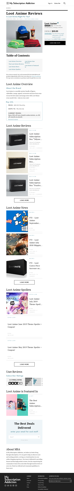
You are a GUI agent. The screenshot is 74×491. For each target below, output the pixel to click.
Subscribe (57, 3)
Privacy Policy (41, 476)
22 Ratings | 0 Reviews (58, 27)
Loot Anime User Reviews (30, 62)
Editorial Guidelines (42, 483)
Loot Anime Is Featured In (32, 66)
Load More (24, 200)
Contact (28, 478)
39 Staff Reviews (48, 27)
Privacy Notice (24, 436)
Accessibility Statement (43, 485)
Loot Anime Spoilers (15, 69)
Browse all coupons (13, 119)
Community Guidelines (43, 474)
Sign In (50, 3)
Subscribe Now (55, 43)
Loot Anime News (14, 66)
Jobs (28, 480)
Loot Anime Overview (15, 61)
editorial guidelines (36, 76)
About (28, 474)
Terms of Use (41, 480)
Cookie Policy (41, 478)
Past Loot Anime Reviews (16, 64)
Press (28, 483)
